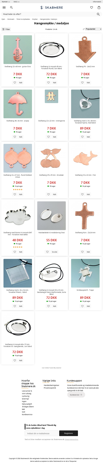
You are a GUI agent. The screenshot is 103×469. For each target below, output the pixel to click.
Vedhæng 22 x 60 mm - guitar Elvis (18, 66)
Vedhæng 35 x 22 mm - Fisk (85, 175)
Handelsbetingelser (51, 385)
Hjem (3, 19)
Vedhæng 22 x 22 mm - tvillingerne (51, 121)
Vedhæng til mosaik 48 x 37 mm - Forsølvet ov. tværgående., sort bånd (18, 345)
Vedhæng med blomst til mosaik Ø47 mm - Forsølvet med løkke (17, 234)
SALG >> (16, 2)
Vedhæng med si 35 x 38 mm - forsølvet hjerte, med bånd (85, 122)
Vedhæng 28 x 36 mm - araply (17, 121)
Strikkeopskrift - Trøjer (85, 290)
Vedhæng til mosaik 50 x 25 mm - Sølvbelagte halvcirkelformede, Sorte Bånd (51, 292)
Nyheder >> (6, 2)
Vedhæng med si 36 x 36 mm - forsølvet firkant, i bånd (17, 291)
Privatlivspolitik (50, 388)
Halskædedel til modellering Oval (51, 233)
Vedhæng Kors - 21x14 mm (85, 233)
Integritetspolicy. (71, 439)
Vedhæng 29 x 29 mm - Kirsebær (51, 175)
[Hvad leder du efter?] (51, 14)
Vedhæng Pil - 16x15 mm (85, 66)
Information (97, 2)
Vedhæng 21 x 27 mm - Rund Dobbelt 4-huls (17, 176)
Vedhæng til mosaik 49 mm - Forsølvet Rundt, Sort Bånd (51, 67)
